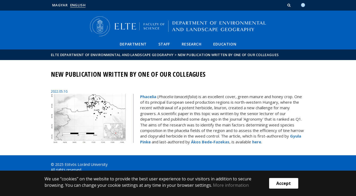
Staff (164, 44)
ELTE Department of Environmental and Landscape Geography (112, 54)
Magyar (60, 5)
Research (192, 44)
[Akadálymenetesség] (303, 4)
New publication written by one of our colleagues (228, 54)
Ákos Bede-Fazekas (210, 141)
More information (231, 185)
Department (133, 44)
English (78, 5)
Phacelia (148, 96)
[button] (289, 5)
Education (224, 44)
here (256, 141)
